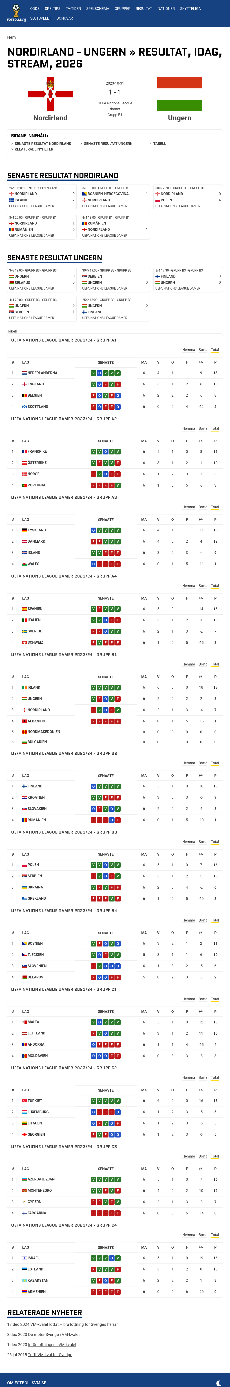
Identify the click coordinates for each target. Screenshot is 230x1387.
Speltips (52, 9)
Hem (11, 37)
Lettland (36, 1033)
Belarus (35, 977)
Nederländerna (43, 373)
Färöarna (37, 1213)
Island (34, 553)
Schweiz (35, 642)
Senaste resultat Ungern (108, 144)
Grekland (37, 898)
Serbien (35, 876)
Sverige (35, 631)
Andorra (36, 1044)
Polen (33, 865)
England (36, 384)
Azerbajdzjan (41, 1179)
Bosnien (35, 943)
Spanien (35, 609)
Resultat (144, 9)
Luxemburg (38, 1112)
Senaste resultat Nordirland (43, 144)
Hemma (188, 350)
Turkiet (35, 1101)
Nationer (166, 9)
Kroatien (36, 797)
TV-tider (73, 9)
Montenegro (40, 1190)
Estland (35, 1269)
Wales (33, 564)
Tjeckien (36, 955)
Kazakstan (38, 1280)
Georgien (36, 1134)
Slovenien (37, 966)
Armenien (37, 1292)
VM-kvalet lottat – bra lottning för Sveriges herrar (74, 1324)
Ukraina (35, 887)
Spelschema (97, 9)
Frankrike (37, 451)
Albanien (36, 721)
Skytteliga (190, 9)
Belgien (35, 395)
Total (215, 350)
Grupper (122, 9)
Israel (34, 1258)
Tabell (159, 144)
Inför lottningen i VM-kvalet (52, 1344)
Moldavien (38, 1056)
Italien (34, 620)
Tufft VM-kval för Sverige (50, 1354)
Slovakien (37, 809)
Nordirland (39, 710)
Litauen (35, 1123)
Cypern (34, 1202)
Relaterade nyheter (34, 149)
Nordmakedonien (44, 732)
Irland (34, 687)
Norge (33, 474)
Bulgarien (37, 742)
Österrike (37, 463)
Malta (33, 1022)
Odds (35, 9)
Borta (203, 350)
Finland (35, 786)
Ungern (35, 699)
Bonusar (65, 18)
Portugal (37, 485)
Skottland (38, 407)
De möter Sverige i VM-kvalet (54, 1334)
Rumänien (37, 820)
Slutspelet (40, 18)
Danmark (36, 541)
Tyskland (37, 530)
